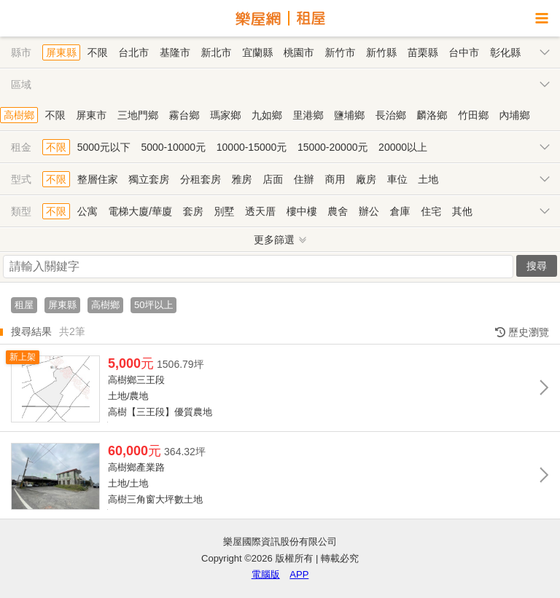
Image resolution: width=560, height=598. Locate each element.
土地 (428, 179)
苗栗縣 (423, 52)
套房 (193, 211)
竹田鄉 (473, 115)
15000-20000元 (333, 147)
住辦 (304, 179)
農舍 (337, 211)
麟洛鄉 (431, 115)
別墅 (224, 211)
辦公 (369, 211)
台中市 (463, 52)
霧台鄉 (184, 115)
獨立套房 (148, 179)
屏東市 (91, 115)
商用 (334, 179)
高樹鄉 (19, 115)
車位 (397, 179)
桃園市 (299, 52)
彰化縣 (505, 52)
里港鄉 (307, 115)
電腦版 (266, 574)
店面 (272, 179)
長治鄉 (391, 115)
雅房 (242, 179)
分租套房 (200, 179)
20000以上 (402, 147)
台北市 (133, 52)
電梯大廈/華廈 (140, 211)
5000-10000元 (173, 147)
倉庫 (400, 211)
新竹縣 (381, 52)
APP (298, 574)
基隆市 (175, 52)
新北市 (216, 52)
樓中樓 (302, 211)
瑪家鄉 (225, 115)
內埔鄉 (514, 115)
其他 (462, 211)
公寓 (87, 211)
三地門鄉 (137, 115)
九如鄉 (267, 115)
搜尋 (536, 266)
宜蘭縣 (257, 52)
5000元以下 (104, 147)
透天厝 (260, 211)
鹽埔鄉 (349, 115)
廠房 (366, 179)
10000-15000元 (252, 147)
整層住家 (97, 179)
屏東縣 (61, 52)
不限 (98, 52)
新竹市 (339, 52)
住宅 (431, 211)
